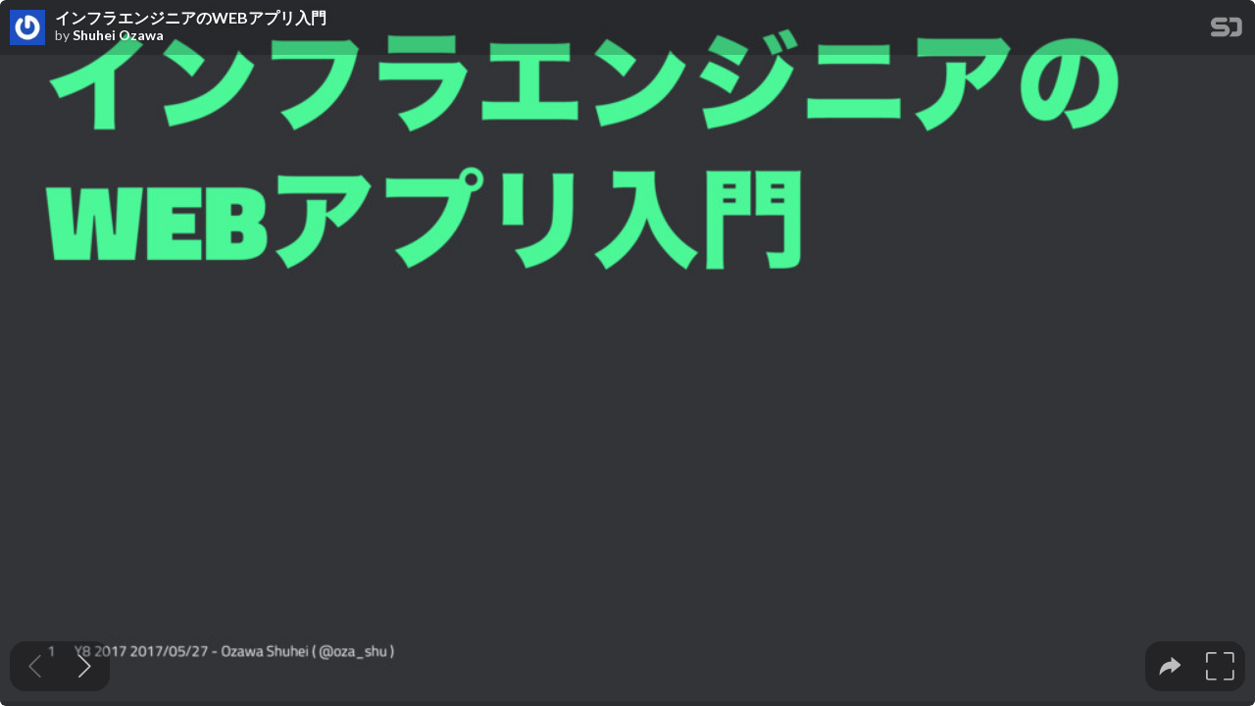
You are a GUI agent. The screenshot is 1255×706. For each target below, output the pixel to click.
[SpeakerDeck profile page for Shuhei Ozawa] (27, 28)
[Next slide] (85, 666)
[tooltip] (1170, 666)
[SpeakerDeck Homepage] (1226, 31)
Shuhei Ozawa (118, 35)
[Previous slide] (35, 666)
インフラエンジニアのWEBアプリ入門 (190, 17)
